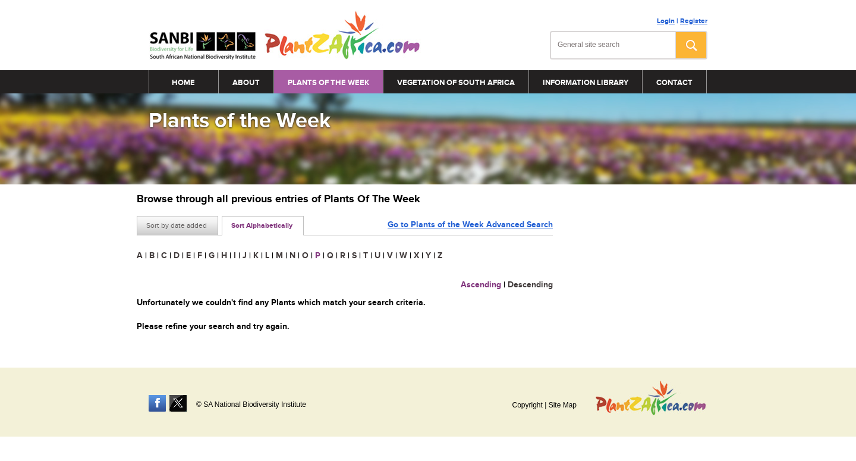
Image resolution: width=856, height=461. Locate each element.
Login (666, 21)
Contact (674, 82)
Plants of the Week (328, 82)
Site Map (563, 405)
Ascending (481, 285)
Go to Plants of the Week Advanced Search (470, 224)
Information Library (585, 82)
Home (183, 82)
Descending (530, 285)
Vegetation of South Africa (456, 82)
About (246, 82)
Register (693, 21)
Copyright (527, 405)
